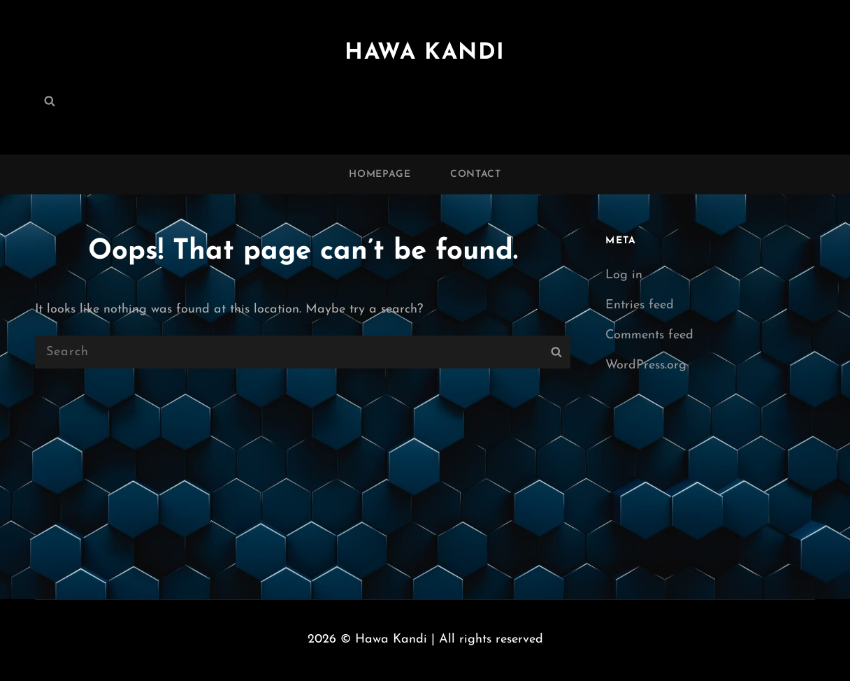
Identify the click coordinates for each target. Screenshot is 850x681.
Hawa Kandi (425, 53)
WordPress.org (645, 365)
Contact (475, 174)
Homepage (380, 174)
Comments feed (649, 335)
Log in (623, 275)
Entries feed (639, 305)
